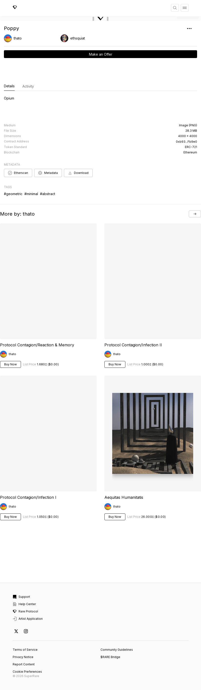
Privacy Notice (23, 657)
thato (18, 38)
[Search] (175, 8)
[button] (100, 19)
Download (78, 173)
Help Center (24, 604)
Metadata (48, 173)
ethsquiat (77, 38)
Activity (28, 86)
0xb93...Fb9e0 (186, 141)
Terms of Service (25, 649)
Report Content (24, 664)
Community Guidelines (116, 649)
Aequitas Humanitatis (123, 497)
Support (21, 597)
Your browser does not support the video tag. (48, 433)
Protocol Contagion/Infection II (133, 344)
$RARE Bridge (110, 657)
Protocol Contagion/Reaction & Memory (37, 344)
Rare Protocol (25, 611)
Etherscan (18, 173)
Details (9, 86)
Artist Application (28, 619)
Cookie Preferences (27, 671)
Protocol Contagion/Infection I (28, 497)
